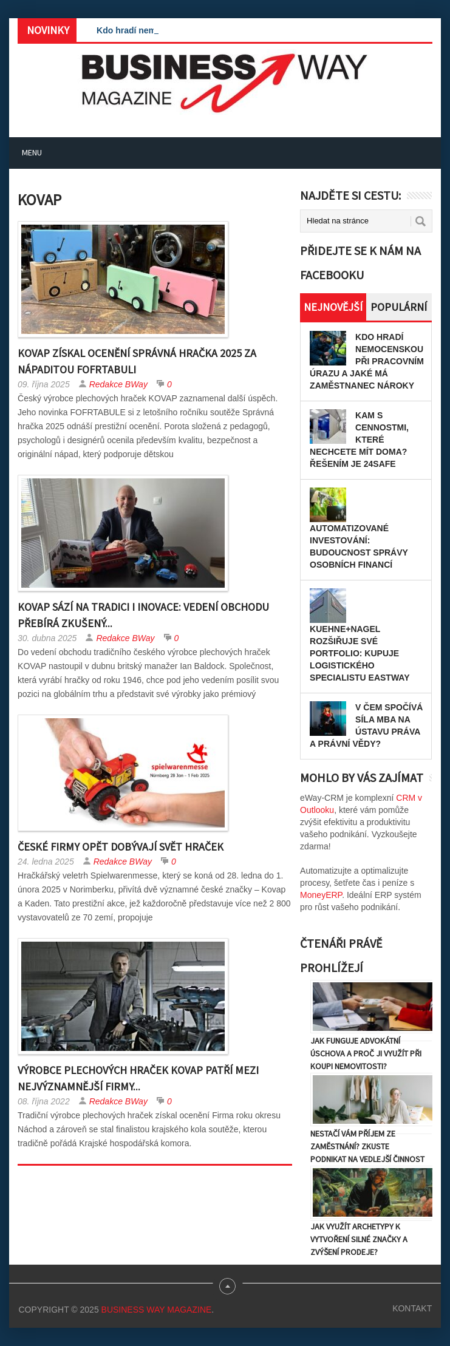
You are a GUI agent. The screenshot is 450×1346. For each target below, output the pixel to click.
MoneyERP (321, 895)
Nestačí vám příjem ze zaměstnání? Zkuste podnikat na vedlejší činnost (367, 1146)
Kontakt (412, 1308)
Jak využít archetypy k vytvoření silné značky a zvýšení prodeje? (358, 1239)
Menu (32, 152)
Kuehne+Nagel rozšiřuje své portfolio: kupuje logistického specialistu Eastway (359, 653)
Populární (398, 307)
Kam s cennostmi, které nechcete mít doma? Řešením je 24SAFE (359, 439)
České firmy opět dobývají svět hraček (120, 847)
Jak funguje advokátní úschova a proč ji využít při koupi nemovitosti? (365, 1053)
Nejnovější (333, 307)
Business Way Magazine (156, 1309)
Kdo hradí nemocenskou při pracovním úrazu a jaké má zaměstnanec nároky (367, 361)
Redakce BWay (118, 384)
